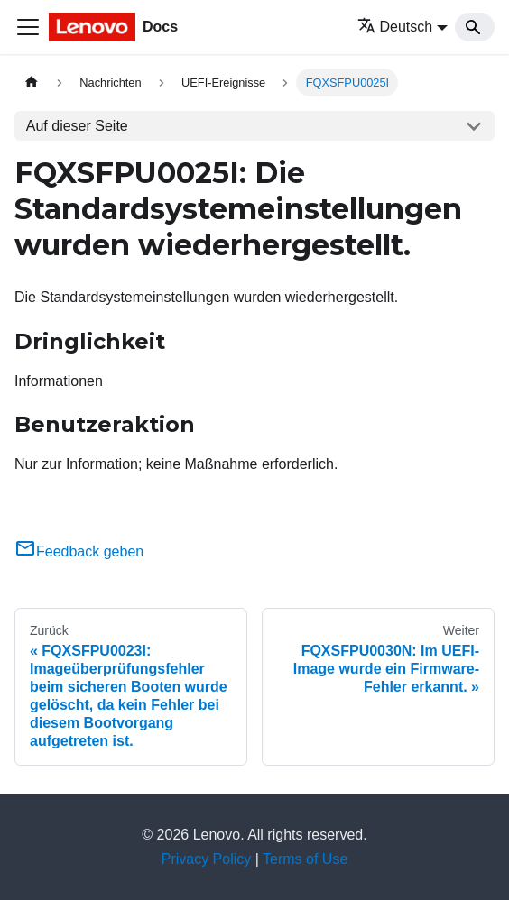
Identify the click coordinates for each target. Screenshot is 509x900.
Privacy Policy (207, 859)
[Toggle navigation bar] (28, 27)
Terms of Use (305, 859)
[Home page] (31, 82)
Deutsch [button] (395, 26)
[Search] (475, 27)
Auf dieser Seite (77, 125)
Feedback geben (78, 551)
